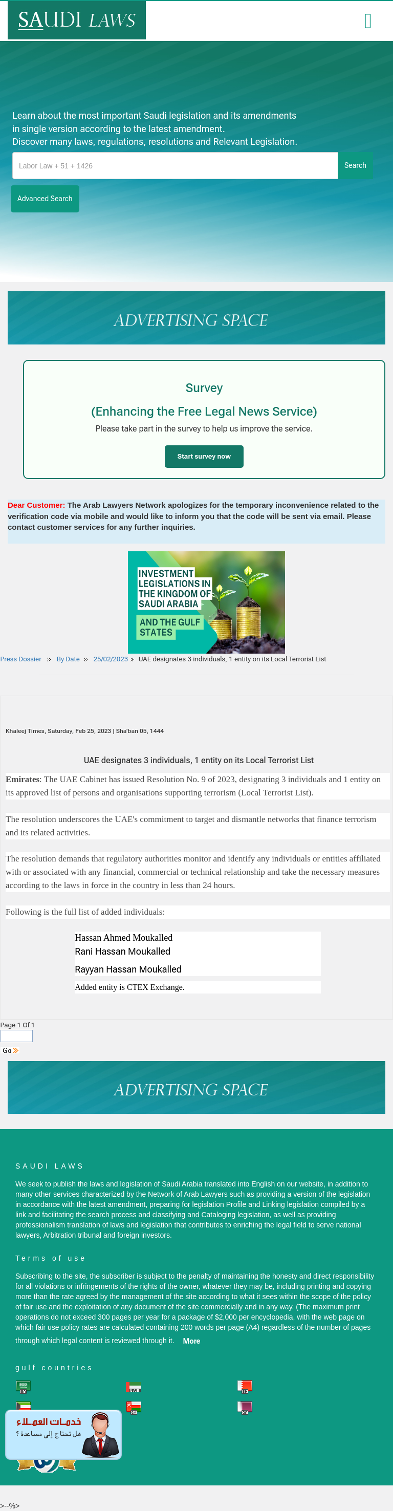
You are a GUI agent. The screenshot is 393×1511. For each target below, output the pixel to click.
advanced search (45, 199)
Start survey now (204, 456)
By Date (67, 659)
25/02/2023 (111, 659)
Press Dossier (21, 659)
